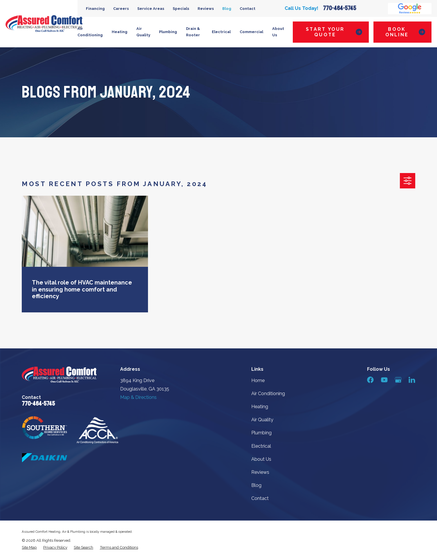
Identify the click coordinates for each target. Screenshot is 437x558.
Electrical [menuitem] (221, 32)
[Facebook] (370, 380)
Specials (181, 8)
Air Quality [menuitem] (143, 31)
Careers (121, 8)
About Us (261, 459)
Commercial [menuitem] (251, 32)
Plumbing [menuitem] (168, 32)
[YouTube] (384, 380)
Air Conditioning (268, 393)
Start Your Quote (334, 31)
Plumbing (261, 432)
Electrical (261, 446)
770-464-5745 (339, 8)
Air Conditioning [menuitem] (90, 31)
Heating (259, 406)
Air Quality (262, 419)
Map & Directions (138, 397)
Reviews (206, 8)
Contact (247, 8)
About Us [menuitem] (278, 31)
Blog (226, 8)
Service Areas (150, 8)
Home (258, 380)
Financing (95, 8)
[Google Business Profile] (398, 380)
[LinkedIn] (412, 380)
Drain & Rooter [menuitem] (193, 31)
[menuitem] (29, 547)
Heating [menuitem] (119, 32)
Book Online (405, 31)
